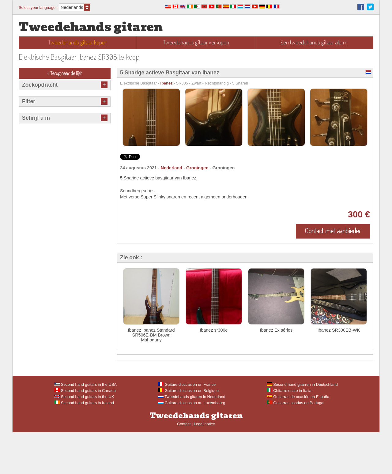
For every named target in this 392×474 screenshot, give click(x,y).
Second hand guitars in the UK (84, 438)
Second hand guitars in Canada (85, 432)
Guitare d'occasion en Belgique (188, 432)
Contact (183, 465)
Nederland (171, 167)
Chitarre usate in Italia (289, 432)
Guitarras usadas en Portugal (295, 444)
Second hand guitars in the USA (85, 426)
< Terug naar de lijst (64, 73)
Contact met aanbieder (333, 230)
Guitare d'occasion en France (187, 426)
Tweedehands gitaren (91, 27)
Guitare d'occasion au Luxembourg (191, 444)
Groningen (197, 167)
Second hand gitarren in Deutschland (302, 426)
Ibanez (166, 83)
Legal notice (204, 465)
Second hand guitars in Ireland (84, 444)
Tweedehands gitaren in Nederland (191, 438)
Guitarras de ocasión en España (298, 438)
